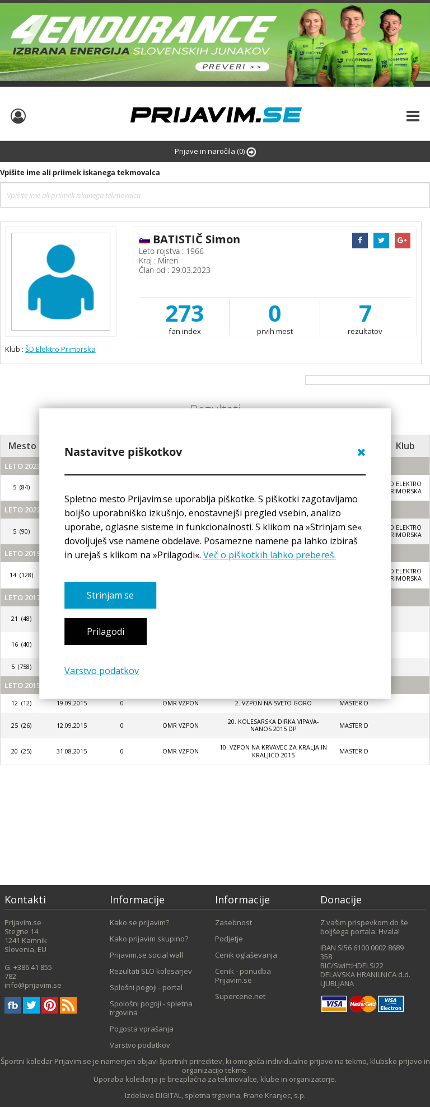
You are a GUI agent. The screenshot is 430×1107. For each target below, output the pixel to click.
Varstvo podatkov (101, 671)
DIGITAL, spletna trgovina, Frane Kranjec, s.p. (231, 1095)
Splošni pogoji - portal (146, 987)
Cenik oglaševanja (246, 955)
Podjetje (229, 939)
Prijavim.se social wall (146, 955)
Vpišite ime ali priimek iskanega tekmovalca (80, 172)
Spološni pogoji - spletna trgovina (151, 1008)
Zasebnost (233, 922)
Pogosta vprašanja (142, 1029)
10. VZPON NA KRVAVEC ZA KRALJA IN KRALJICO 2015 (273, 751)
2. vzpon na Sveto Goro (273, 703)
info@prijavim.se (33, 985)
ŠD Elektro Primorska (60, 349)
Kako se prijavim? (139, 922)
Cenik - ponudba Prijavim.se (243, 975)
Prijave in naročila (215, 151)
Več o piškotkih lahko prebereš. (269, 555)
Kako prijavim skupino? (149, 939)
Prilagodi (105, 631)
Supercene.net (240, 996)
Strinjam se (110, 595)
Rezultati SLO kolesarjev (151, 971)
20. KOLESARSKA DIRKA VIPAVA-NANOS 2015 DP (273, 725)
